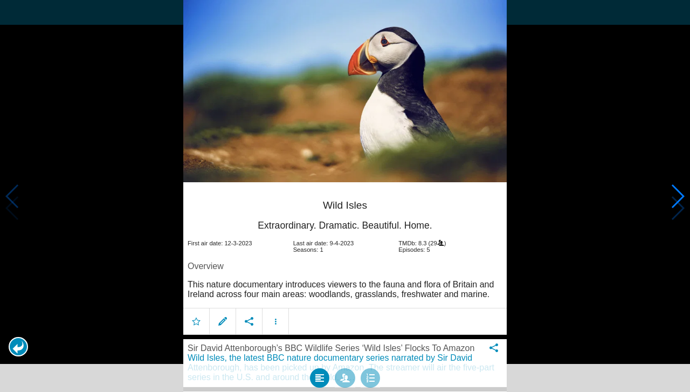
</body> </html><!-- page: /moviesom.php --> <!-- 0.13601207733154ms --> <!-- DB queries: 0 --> (345, 196)
